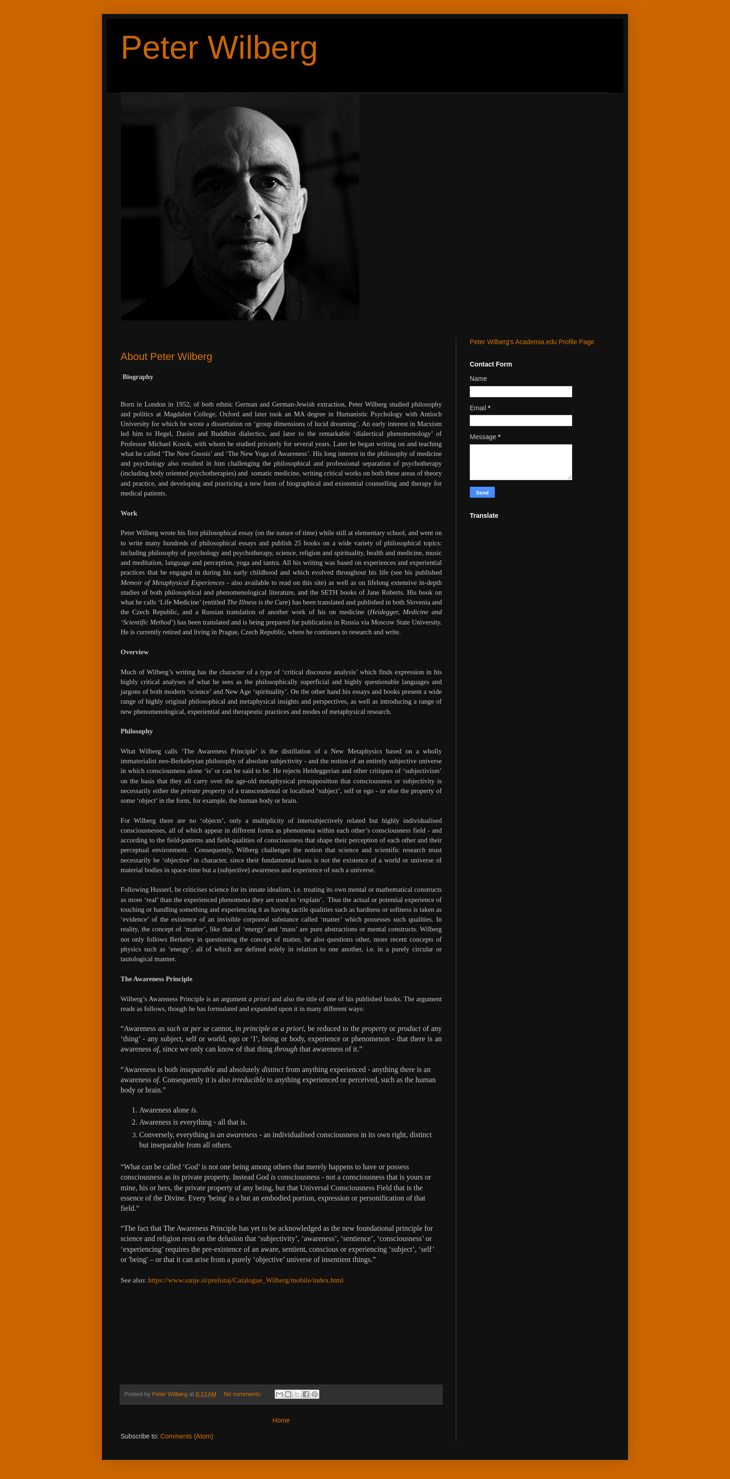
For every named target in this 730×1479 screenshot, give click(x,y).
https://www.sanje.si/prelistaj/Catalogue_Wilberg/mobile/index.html (246, 1280)
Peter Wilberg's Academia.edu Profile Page (532, 342)
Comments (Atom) (187, 1436)
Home (281, 1420)
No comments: (244, 1394)
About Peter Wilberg (166, 356)
